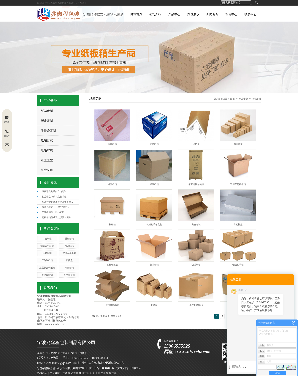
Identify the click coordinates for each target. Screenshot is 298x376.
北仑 (92, 373)
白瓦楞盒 (238, 224)
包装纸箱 (154, 264)
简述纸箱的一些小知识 (53, 212)
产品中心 (174, 14)
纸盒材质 (47, 170)
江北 (86, 373)
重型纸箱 (69, 238)
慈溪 (103, 373)
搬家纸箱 (154, 184)
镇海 (108, 373)
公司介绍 (155, 14)
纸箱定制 (47, 110)
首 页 (232, 98)
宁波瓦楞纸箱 (69, 253)
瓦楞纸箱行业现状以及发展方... (57, 217)
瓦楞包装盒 (112, 264)
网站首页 (136, 14)
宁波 (65, 373)
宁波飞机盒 (80, 353)
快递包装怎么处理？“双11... (55, 207)
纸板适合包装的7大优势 (54, 191)
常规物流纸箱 (112, 305)
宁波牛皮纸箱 (67, 353)
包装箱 (154, 305)
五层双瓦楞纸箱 (47, 267)
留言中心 (231, 14)
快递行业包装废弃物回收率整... (57, 202)
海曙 (75, 373)
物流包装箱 (238, 264)
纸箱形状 (47, 140)
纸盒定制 (47, 120)
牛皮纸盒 (47, 238)
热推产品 (42, 373)
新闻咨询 (212, 14)
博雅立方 (136, 368)
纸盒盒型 (47, 160)
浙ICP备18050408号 (101, 368)
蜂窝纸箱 (69, 267)
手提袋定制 (48, 130)
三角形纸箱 (47, 260)
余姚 (97, 373)
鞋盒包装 (196, 224)
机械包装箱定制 (154, 224)
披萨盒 (69, 260)
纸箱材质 (47, 150)
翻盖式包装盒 (47, 246)
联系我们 (250, 14)
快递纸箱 (69, 246)
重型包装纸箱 (196, 305)
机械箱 (112, 224)
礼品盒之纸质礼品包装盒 (54, 196)
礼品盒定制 (69, 275)
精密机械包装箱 (196, 184)
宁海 (114, 373)
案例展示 (193, 14)
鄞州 (81, 373)
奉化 (70, 373)
